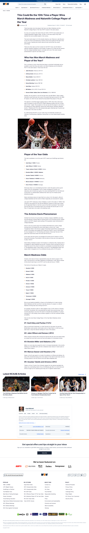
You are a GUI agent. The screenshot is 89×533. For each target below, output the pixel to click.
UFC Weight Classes (8, 487)
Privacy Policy (69, 487)
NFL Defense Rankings (8, 506)
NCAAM (8, 10)
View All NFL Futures (29, 501)
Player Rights (69, 494)
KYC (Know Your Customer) (72, 496)
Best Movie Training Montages (10, 494)
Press (46, 499)
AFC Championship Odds (30, 489)
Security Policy (69, 499)
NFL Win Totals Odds (29, 499)
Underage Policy (70, 492)
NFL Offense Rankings (8, 503)
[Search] (45, 4)
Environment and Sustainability (52, 501)
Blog (81, 4)
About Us (47, 487)
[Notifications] (85, 4)
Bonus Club (58, 4)
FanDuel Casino (40, 434)
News (64, 4)
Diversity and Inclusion (50, 503)
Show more (82, 374)
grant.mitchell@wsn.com (38, 427)
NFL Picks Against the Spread (10, 508)
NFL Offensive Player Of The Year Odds (33, 494)
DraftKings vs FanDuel (8, 489)
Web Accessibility (49, 506)
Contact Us (47, 485)
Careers (47, 496)
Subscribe (44, 453)
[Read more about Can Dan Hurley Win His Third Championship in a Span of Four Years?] (72, 394)
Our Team (47, 489)
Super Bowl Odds (28, 485)
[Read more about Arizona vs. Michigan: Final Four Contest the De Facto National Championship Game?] (44, 394)
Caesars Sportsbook (65, 430)
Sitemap (47, 508)
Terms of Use (69, 489)
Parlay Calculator (7, 496)
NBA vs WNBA (6, 485)
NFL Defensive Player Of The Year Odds (34, 496)
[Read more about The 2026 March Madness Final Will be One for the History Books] (16, 394)
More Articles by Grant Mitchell (27, 423)
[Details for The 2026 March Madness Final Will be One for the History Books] (16, 384)
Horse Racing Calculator (9, 499)
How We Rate (48, 492)
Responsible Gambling (72, 4)
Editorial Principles (70, 485)
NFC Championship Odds (30, 487)
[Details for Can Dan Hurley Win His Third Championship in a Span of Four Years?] (72, 384)
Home (4, 10)
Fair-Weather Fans (7, 492)
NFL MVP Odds (27, 492)
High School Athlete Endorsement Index (13, 501)
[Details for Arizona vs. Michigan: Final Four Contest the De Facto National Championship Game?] (44, 384)
